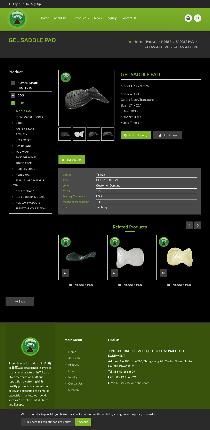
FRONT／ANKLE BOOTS (28, 117)
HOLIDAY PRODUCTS (26, 202)
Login (15, 4)
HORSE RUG (21, 174)
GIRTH (18, 123)
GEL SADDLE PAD (157, 47)
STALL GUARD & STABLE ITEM (29, 183)
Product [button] (82, 18)
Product (151, 41)
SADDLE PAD (185, 41)
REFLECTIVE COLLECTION (29, 208)
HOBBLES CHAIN (24, 169)
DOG (17, 95)
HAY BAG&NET (23, 146)
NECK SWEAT (22, 140)
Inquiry (111, 18)
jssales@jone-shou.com (134, 383)
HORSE (166, 41)
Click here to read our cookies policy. (47, 421)
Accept (83, 421)
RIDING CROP (22, 163)
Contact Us (128, 18)
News (98, 18)
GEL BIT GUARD (23, 191)
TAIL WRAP (21, 151)
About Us (72, 358)
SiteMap (72, 390)
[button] (188, 18)
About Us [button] (62, 18)
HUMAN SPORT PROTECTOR (25, 85)
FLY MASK (20, 134)
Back (20, 301)
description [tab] (72, 159)
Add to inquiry (135, 135)
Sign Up (33, 4)
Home (45, 18)
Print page (168, 135)
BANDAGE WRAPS (25, 157)
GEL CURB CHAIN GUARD (29, 197)
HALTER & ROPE (23, 128)
